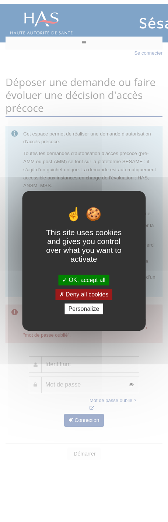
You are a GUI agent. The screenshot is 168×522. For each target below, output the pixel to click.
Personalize (84, 309)
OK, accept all (83, 280)
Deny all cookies (84, 294)
